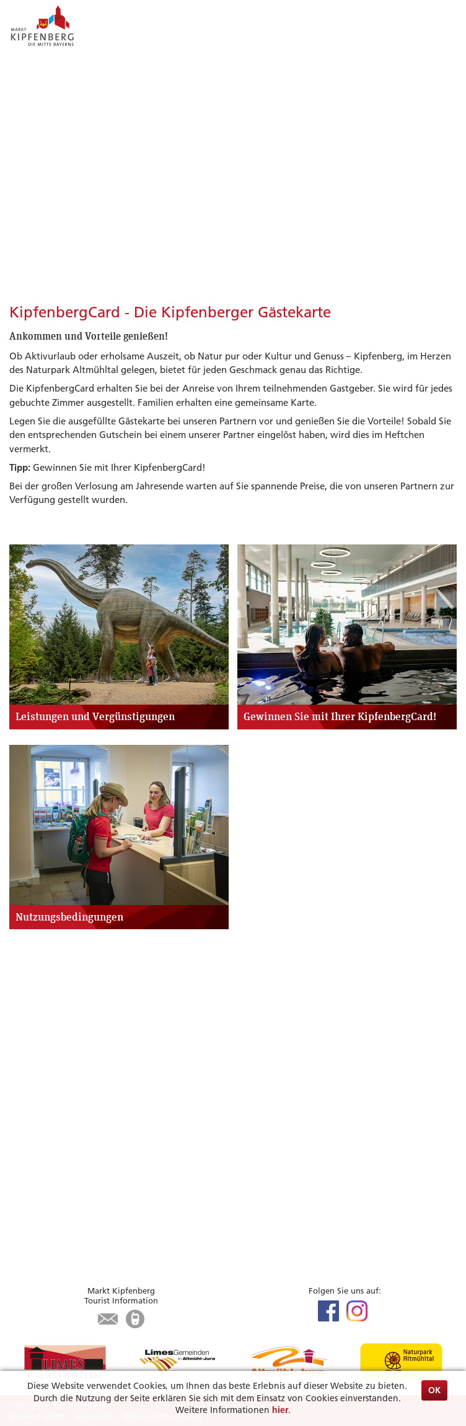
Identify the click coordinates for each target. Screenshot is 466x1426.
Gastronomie (36, 1129)
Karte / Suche (37, 1171)
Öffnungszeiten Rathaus (61, 1240)
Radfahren (31, 1046)
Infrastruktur (36, 1143)
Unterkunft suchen (49, 1116)
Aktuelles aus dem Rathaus (66, 1212)
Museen (26, 1074)
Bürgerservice (52, 1196)
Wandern (29, 1061)
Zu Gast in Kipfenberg (73, 1100)
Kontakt (26, 1254)
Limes (21, 1018)
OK (434, 1390)
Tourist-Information (51, 1157)
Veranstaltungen (44, 1033)
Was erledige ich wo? (54, 1226)
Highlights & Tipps (62, 1002)
